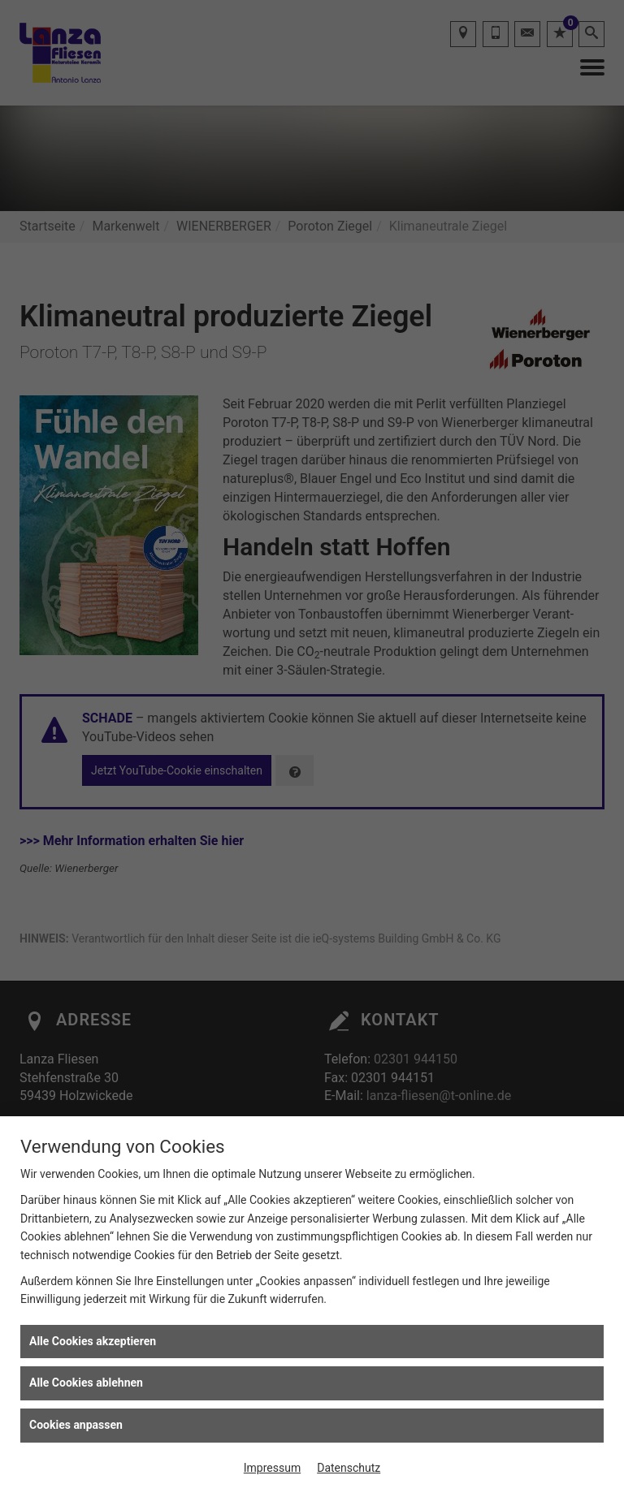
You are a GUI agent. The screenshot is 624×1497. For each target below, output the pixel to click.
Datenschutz (348, 1467)
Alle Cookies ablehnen (86, 1382)
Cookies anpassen (76, 1424)
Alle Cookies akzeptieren (92, 1341)
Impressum (272, 1467)
